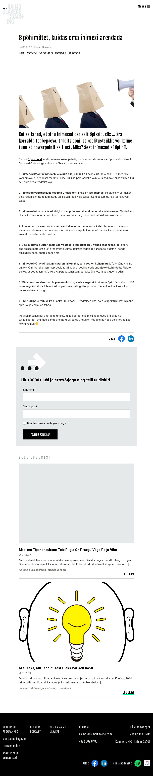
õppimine (74, 52)
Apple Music (147, 763)
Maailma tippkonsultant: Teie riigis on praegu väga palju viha (68, 550)
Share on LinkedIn (131, 338)
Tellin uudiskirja (40, 434)
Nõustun (46, 423)
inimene (32, 52)
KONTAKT (84, 727)
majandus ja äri (57, 569)
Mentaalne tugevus (14, 739)
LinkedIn (104, 763)
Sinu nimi (28, 389)
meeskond (65, 688)
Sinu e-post (30, 406)
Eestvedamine (11, 746)
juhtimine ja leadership (52, 52)
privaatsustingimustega (52, 423)
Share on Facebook (121, 338)
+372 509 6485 (88, 741)
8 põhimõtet (35, 159)
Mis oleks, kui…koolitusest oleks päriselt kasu (56, 668)
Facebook (94, 763)
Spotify (137, 763)
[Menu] (148, 7)
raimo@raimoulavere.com (95, 734)
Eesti (22, 52)
